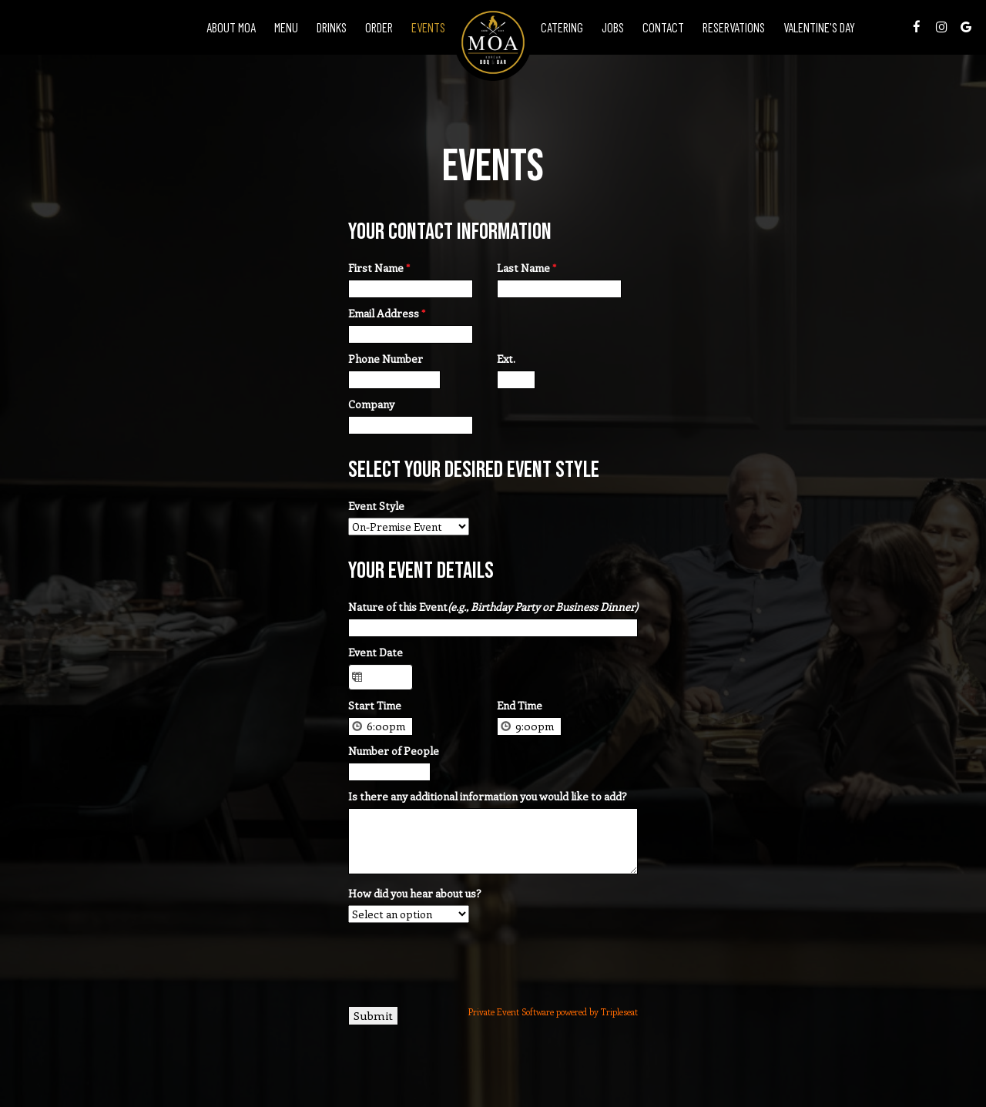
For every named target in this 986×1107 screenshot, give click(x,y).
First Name (379, 267)
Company (371, 404)
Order (379, 27)
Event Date (375, 652)
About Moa (231, 27)
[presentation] (465, 961)
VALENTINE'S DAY (819, 27)
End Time (519, 705)
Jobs (613, 27)
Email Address (386, 313)
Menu (286, 27)
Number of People (393, 750)
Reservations (734, 27)
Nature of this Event (493, 606)
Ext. (506, 358)
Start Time (374, 705)
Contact (663, 27)
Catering (562, 27)
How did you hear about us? (414, 893)
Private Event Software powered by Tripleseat (553, 1012)
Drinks (332, 27)
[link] (493, 42)
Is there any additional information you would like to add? (487, 796)
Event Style (376, 505)
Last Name (526, 267)
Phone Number (385, 358)
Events (428, 27)
